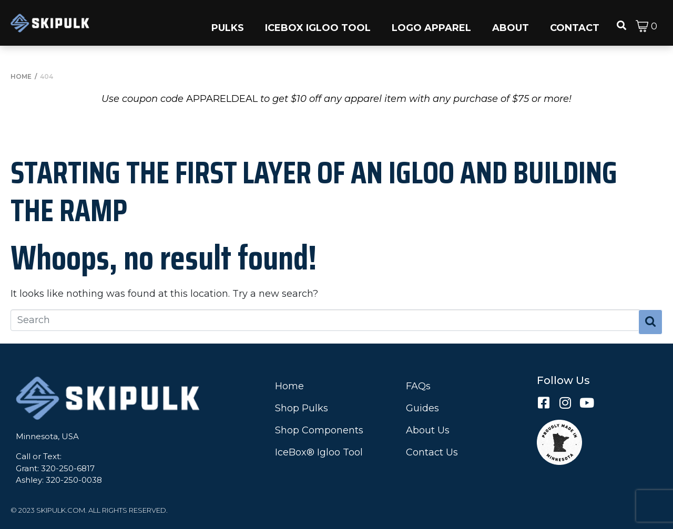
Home (289, 386)
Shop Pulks (301, 408)
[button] (227, 23)
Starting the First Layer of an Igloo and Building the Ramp (314, 191)
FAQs (418, 386)
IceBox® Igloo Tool (319, 452)
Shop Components (319, 430)
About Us (428, 430)
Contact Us (432, 452)
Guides (422, 408)
